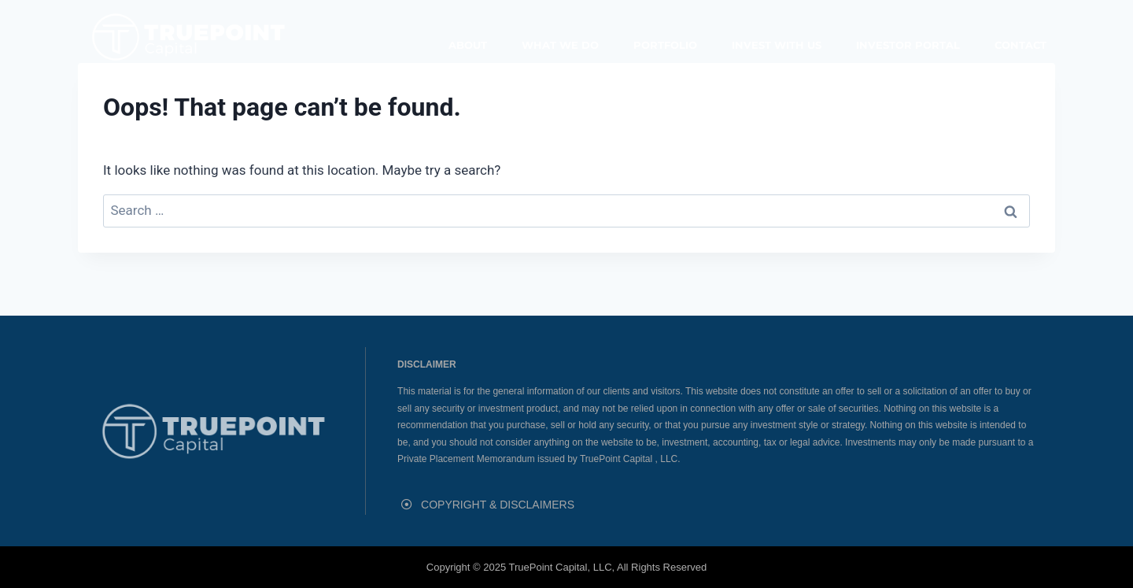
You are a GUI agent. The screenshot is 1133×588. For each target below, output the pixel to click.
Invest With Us (776, 45)
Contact (1020, 45)
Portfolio (665, 45)
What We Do (560, 45)
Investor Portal (908, 45)
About (467, 45)
